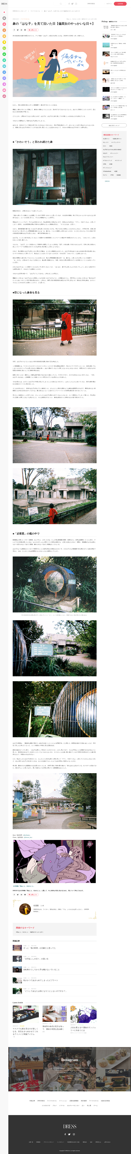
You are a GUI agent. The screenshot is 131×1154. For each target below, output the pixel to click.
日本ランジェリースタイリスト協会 (78, 1032)
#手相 (111, 175)
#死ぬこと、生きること (22, 932)
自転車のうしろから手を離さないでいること (41, 970)
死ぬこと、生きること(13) (73, 19)
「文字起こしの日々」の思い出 (35, 959)
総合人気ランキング (114, 125)
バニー (112, 73)
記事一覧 (31, 1142)
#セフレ (105, 175)
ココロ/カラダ (46, 1105)
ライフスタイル (35, 11)
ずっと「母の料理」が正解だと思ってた (39, 948)
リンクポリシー (60, 1142)
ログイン (109, 3)
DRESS (107, 181)
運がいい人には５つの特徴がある (118, 70)
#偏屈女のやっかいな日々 (36, 932)
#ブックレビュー (107, 167)
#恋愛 (115, 171)
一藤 (14, 1036)
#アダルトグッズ (107, 160)
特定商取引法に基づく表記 (73, 1142)
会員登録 (120, 3)
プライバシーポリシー (49, 1142)
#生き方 (105, 153)
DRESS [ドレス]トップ (19, 11)
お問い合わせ (107, 1142)
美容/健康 (22, 1026)
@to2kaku (26, 835)
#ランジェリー (114, 153)
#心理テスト (106, 138)
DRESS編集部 (114, 38)
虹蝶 (44, 1031)
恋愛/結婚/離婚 (74, 1100)
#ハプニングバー (116, 142)
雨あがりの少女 (114, 56)
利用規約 (38, 1142)
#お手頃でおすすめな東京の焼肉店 (112, 149)
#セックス (105, 142)
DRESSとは (98, 1142)
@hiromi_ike (28, 837)
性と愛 (89, 1105)
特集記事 (32, 1100)
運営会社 (85, 1142)
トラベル (61, 1105)
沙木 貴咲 (113, 29)
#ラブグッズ (118, 160)
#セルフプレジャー (108, 156)
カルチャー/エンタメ (73, 1105)
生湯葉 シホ (38, 905)
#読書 (110, 164)
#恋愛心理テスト (117, 138)
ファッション (81, 1024)
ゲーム (96, 1105)
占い (51, 1023)
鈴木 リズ (113, 110)
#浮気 (104, 164)
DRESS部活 (91, 3)
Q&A (91, 1142)
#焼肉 (110, 146)
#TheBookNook (107, 171)
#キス (104, 146)
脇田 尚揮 (113, 83)
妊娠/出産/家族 (105, 1100)
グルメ (55, 1105)
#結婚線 (119, 175)
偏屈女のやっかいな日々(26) (89, 19)
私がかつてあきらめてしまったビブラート (40, 980)
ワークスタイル (94, 1100)
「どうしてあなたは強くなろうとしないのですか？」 (45, 991)
